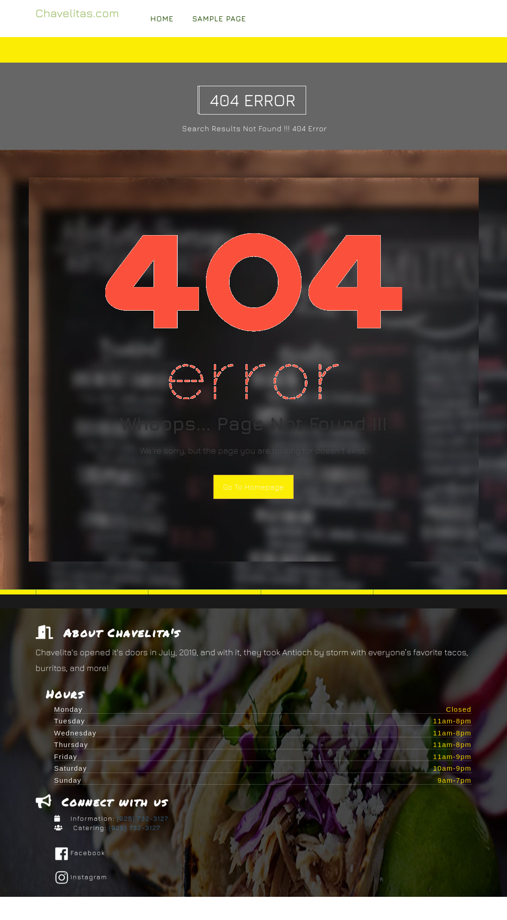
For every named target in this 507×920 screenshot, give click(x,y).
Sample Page (219, 18)
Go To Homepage (253, 487)
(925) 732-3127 (141, 820)
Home (161, 18)
